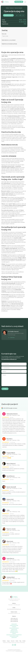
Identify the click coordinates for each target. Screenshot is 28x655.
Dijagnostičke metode (14, 636)
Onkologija (14, 626)
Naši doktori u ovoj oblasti (8, 40)
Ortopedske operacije (14, 632)
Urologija (14, 633)
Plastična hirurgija (14, 630)
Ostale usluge (14, 637)
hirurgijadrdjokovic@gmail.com (9, 359)
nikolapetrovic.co (19, 650)
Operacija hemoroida (14, 625)
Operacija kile (14, 623)
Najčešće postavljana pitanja (9, 44)
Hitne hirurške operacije (14, 627)
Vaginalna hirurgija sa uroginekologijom (14, 634)
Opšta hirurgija (14, 629)
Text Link (4, 34)
